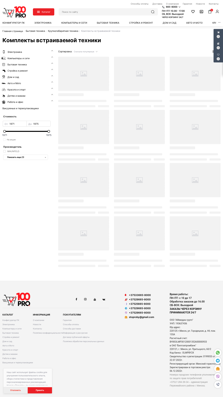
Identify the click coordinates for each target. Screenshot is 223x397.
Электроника (43, 22)
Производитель (12, 146)
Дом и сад (169, 22)
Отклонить (15, 390)
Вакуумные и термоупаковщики (17, 362)
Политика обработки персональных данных (83, 341)
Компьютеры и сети (74, 22)
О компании (38, 320)
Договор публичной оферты (76, 337)
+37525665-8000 (137, 303)
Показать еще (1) (26, 157)
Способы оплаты (71, 324)
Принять (40, 390)
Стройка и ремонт (141, 22)
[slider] (27, 131)
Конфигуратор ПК (13, 22)
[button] (218, 385)
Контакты (37, 328)
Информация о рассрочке (75, 333)
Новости (37, 324)
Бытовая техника (108, 22)
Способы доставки (72, 328)
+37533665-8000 (138, 295)
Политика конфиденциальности (48, 333)
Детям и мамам (9, 354)
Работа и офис (9, 358)
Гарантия (67, 320)
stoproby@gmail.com (141, 317)
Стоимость (9, 116)
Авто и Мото (194, 22)
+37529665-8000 (138, 299)
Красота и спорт (10, 350)
